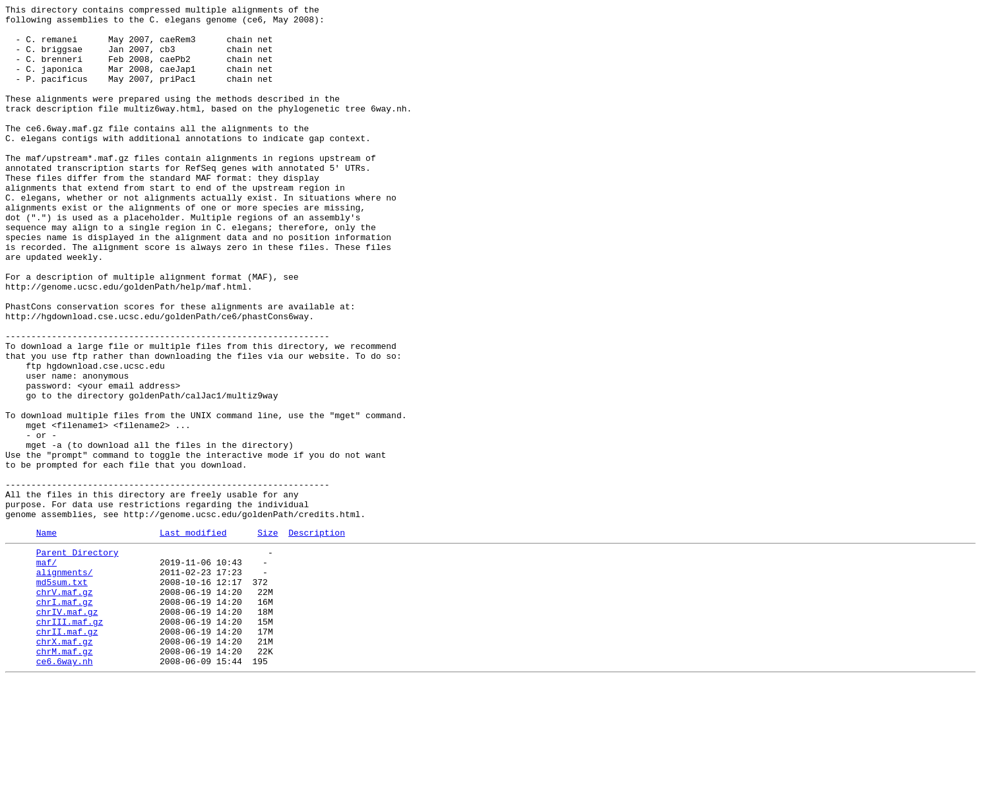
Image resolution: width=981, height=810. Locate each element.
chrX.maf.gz (64, 766)
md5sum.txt (62, 695)
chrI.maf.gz (64, 718)
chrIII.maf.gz (69, 742)
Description (316, 637)
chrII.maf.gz (67, 754)
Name (46, 637)
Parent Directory (77, 659)
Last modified (193, 637)
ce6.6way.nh (64, 789)
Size (267, 637)
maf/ (46, 671)
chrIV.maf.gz (67, 730)
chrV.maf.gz (64, 706)
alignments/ (64, 683)
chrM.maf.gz (64, 778)
